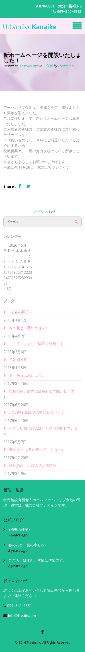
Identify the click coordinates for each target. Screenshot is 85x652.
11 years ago (28, 66)
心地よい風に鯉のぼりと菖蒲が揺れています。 (40, 431)
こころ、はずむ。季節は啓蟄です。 (38, 343)
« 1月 (7, 288)
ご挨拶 (48, 66)
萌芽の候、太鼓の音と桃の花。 (34, 465)
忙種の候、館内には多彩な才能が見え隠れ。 (38, 394)
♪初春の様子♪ (20, 311)
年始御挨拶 (18, 359)
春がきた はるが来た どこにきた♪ (36, 449)
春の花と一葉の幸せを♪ (28, 327)
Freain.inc (65, 66)
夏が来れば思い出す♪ (26, 375)
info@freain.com (19, 615)
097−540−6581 (67, 11)
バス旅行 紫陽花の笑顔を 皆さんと (37, 412)
